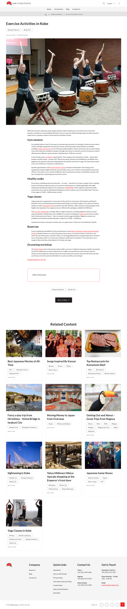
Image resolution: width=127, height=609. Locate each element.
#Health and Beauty (25, 535)
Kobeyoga (83, 214)
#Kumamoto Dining (94, 373)
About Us (32, 570)
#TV (102, 482)
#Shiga (116, 427)
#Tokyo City (63, 485)
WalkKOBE (69, 188)
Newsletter (57, 570)
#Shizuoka (91, 431)
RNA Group (14, 605)
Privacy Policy (58, 578)
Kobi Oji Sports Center (57, 167)
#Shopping (52, 485)
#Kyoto (60, 366)
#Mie (105, 424)
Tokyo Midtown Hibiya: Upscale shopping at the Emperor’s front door (60, 476)
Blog (67, 9)
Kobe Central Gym (44, 149)
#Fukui (90, 424)
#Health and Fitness (15, 539)
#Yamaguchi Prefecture (29, 427)
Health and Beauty (56, 14)
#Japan (105, 478)
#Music (69, 366)
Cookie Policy (58, 585)
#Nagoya (91, 427)
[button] (111, 3)
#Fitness (11, 535)
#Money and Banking (63, 424)
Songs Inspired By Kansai (61, 361)
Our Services (58, 9)
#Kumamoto (100, 370)
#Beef (90, 370)
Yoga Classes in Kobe (19, 530)
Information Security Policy (62, 581)
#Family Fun (13, 478)
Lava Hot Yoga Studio (41, 212)
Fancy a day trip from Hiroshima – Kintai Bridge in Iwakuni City (24, 419)
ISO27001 (56, 593)
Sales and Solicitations (60, 589)
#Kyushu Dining (109, 373)
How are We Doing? (60, 574)
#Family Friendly (93, 478)
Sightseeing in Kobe (19, 473)
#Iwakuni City (13, 427)
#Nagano (114, 424)
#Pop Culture (53, 370)
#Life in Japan (92, 482)
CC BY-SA (41, 260)
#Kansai (51, 366)
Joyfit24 (48, 157)
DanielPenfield (32, 260)
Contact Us (76, 9)
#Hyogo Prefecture (14, 30)
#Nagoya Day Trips (103, 427)
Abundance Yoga (48, 206)
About (49, 9)
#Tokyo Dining (53, 489)
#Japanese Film (14, 373)
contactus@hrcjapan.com (110, 585)
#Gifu (98, 424)
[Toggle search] (104, 3)
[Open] (119, 3)
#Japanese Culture (22, 370)
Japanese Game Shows (100, 473)
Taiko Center (38, 249)
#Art (10, 370)
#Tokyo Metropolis (67, 489)
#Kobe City (27, 30)
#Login (51, 424)
